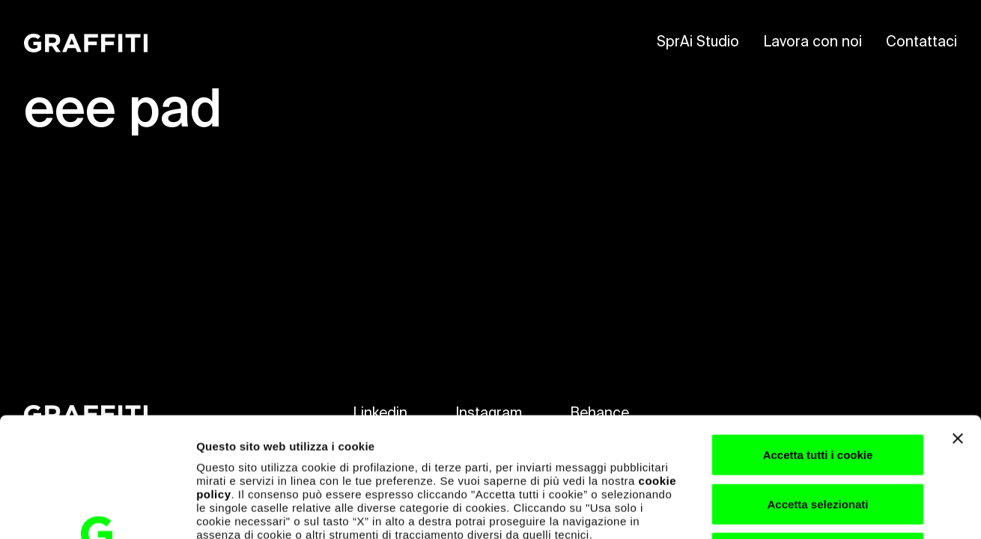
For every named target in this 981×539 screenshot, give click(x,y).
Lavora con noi (812, 42)
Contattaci (921, 42)
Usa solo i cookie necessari (817, 440)
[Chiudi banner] (958, 326)
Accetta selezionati (817, 392)
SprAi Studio (698, 42)
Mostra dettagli (787, 509)
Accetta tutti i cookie (818, 342)
